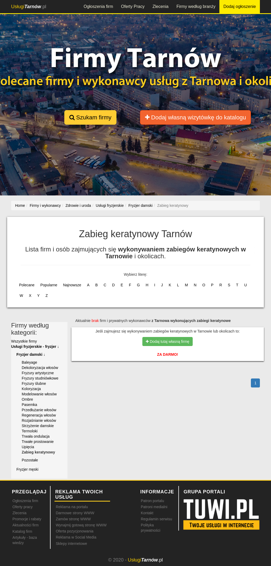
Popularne (48, 285)
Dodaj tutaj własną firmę (167, 341)
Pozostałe (30, 460)
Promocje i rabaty (26, 519)
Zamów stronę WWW (73, 519)
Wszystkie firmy (24, 341)
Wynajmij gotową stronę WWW (81, 525)
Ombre (27, 399)
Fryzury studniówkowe (40, 378)
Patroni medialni (154, 507)
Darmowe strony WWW (75, 513)
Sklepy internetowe (71, 543)
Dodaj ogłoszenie (239, 6)
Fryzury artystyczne (38, 373)
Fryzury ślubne (34, 383)
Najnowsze (72, 285)
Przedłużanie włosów (39, 410)
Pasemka (29, 405)
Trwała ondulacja (35, 436)
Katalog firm (22, 531)
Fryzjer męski (27, 469)
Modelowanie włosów (39, 394)
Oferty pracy (22, 507)
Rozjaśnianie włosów (39, 420)
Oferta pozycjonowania (74, 531)
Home (20, 205)
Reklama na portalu (72, 507)
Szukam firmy (90, 117)
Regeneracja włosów (39, 415)
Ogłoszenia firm (98, 6)
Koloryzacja (31, 389)
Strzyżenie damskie (38, 426)
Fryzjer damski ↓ (30, 354)
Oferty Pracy (132, 6)
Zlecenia (160, 6)
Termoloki (30, 431)
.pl (28, 6)
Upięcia (28, 447)
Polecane (26, 285)
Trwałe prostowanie (38, 441)
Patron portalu (152, 501)
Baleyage (29, 362)
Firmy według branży (196, 6)
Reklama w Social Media (76, 537)
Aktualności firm (25, 525)
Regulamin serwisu (156, 519)
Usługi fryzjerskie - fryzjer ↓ (35, 346)
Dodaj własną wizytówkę (195, 117)
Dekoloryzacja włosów (40, 368)
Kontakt (147, 513)
